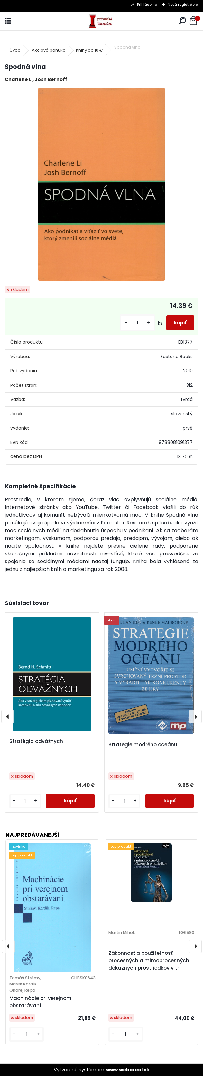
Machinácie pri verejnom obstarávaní (40, 1002)
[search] (182, 21)
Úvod (15, 50)
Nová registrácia (183, 4)
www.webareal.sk (127, 1069)
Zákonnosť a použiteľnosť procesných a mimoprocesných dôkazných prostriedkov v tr (148, 960)
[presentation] (7, 716)
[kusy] (137, 322)
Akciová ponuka (49, 50)
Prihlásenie (147, 4)
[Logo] (101, 21)
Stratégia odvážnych (36, 741)
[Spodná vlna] (101, 184)
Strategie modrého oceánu (142, 744)
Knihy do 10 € (89, 50)
